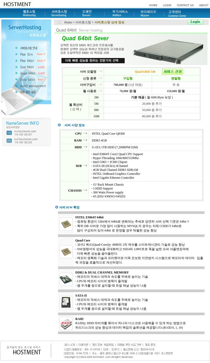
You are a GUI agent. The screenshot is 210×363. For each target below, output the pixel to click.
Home (68, 22)
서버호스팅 (83, 22)
